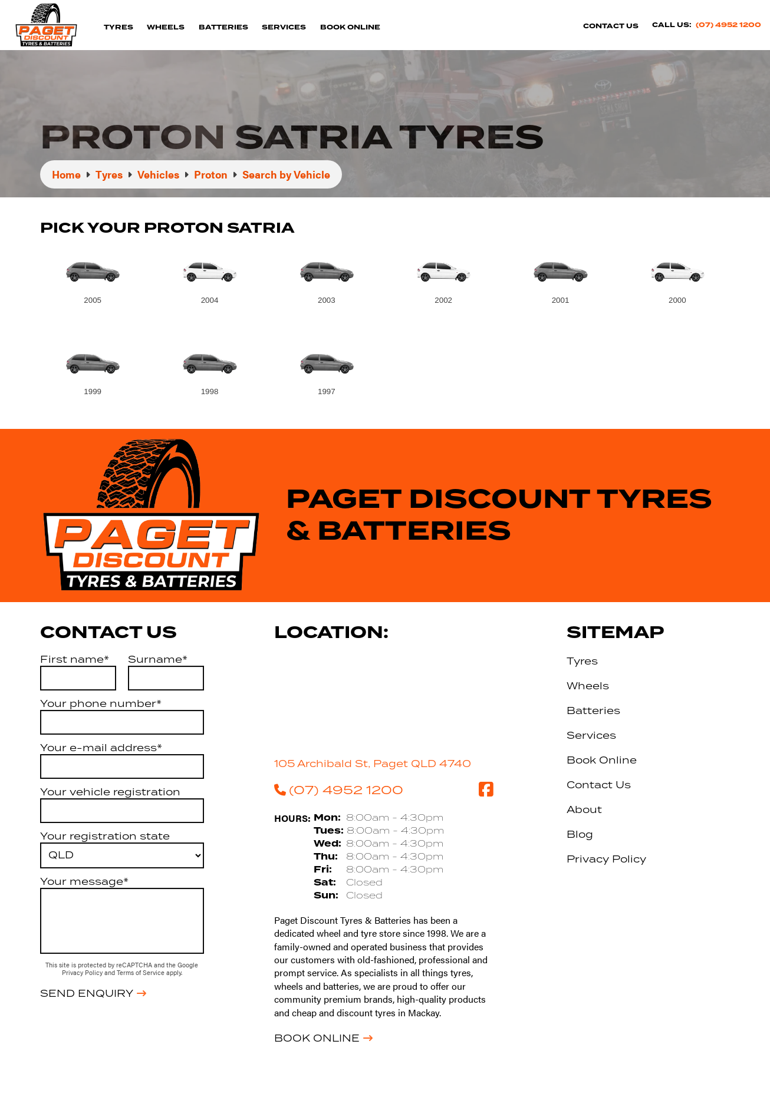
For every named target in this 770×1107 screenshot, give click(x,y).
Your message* (84, 881)
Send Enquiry (86, 993)
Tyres (118, 27)
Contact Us (611, 26)
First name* (74, 659)
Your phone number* (101, 703)
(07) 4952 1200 (728, 25)
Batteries (223, 27)
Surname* (157, 659)
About (584, 809)
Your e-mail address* (101, 747)
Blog (580, 834)
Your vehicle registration (110, 791)
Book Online (350, 27)
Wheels (166, 27)
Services (284, 27)
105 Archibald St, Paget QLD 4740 (372, 763)
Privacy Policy (83, 972)
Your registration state (105, 836)
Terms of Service (141, 972)
